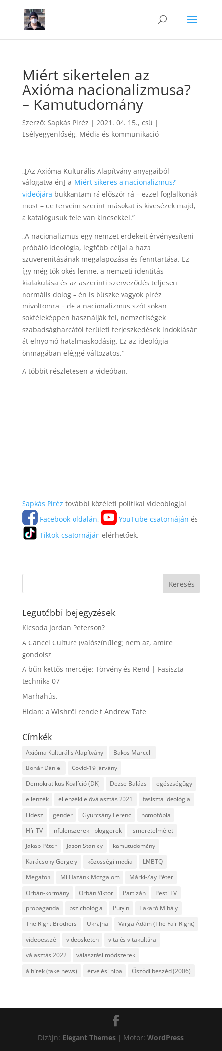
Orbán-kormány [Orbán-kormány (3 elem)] (47, 893)
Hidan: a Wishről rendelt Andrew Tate (84, 711)
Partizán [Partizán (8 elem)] (134, 893)
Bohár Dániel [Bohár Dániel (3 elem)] (44, 768)
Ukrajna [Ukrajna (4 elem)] (97, 924)
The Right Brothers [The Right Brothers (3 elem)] (51, 924)
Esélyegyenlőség (48, 134)
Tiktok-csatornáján (61, 534)
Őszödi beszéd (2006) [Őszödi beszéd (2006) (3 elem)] (161, 971)
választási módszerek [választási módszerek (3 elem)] (105, 955)
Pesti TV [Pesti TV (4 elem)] (166, 893)
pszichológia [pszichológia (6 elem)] (86, 908)
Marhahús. (40, 696)
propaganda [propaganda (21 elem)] (42, 908)
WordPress (165, 1037)
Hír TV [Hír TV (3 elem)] (34, 830)
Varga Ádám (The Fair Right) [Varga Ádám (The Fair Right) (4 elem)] (156, 924)
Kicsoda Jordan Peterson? (63, 627)
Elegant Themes (89, 1037)
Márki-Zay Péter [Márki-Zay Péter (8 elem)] (151, 877)
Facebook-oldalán (59, 519)
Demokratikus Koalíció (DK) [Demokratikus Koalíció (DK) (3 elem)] (63, 783)
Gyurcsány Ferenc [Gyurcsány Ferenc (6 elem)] (106, 815)
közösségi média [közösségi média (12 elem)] (110, 861)
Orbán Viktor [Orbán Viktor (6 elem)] (96, 893)
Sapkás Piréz (68, 122)
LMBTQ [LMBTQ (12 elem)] (153, 861)
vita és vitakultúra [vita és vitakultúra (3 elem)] (132, 939)
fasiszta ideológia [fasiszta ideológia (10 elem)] (166, 799)
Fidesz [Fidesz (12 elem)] (34, 815)
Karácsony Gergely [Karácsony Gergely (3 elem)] (51, 861)
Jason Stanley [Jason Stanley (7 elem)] (85, 846)
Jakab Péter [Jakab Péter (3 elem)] (41, 846)
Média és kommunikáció (119, 134)
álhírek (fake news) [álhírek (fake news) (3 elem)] (51, 971)
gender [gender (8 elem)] (63, 815)
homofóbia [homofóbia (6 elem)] (156, 815)
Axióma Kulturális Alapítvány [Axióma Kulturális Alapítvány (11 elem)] (64, 752)
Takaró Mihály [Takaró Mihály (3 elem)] (158, 908)
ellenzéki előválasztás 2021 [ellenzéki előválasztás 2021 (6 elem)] (95, 799)
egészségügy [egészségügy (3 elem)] (174, 783)
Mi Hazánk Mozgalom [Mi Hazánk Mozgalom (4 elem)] (90, 877)
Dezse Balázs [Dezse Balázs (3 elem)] (128, 783)
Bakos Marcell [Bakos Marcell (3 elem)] (132, 752)
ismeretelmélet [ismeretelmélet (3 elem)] (152, 830)
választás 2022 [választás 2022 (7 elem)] (46, 955)
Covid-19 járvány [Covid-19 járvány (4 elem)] (94, 768)
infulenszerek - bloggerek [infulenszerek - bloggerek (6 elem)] (87, 830)
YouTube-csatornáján (145, 519)
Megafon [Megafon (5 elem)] (38, 877)
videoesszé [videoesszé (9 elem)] (41, 939)
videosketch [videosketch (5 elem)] (82, 939)
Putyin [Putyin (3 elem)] (121, 908)
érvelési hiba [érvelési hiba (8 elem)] (104, 971)
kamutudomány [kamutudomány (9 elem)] (134, 846)
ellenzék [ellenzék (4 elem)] (37, 799)
